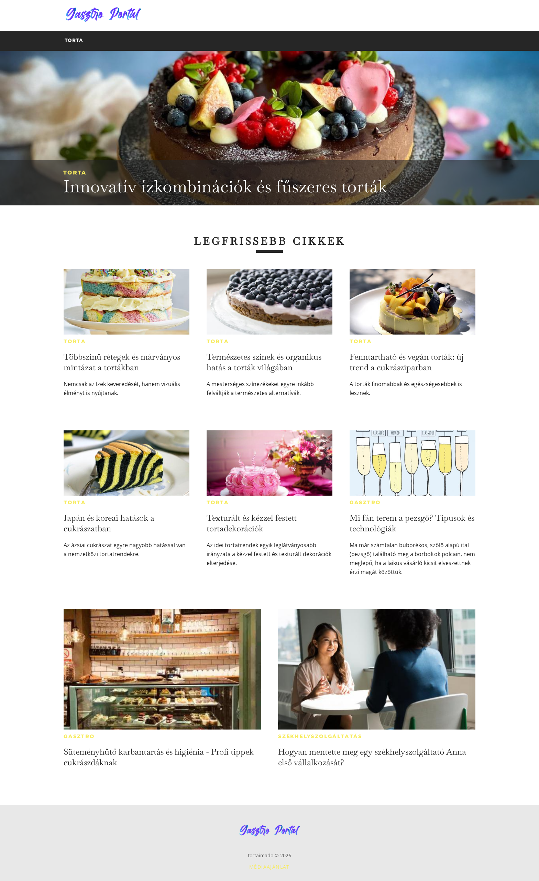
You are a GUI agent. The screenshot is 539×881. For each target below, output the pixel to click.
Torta (74, 172)
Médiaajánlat (269, 866)
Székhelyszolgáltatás (320, 736)
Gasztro (365, 502)
